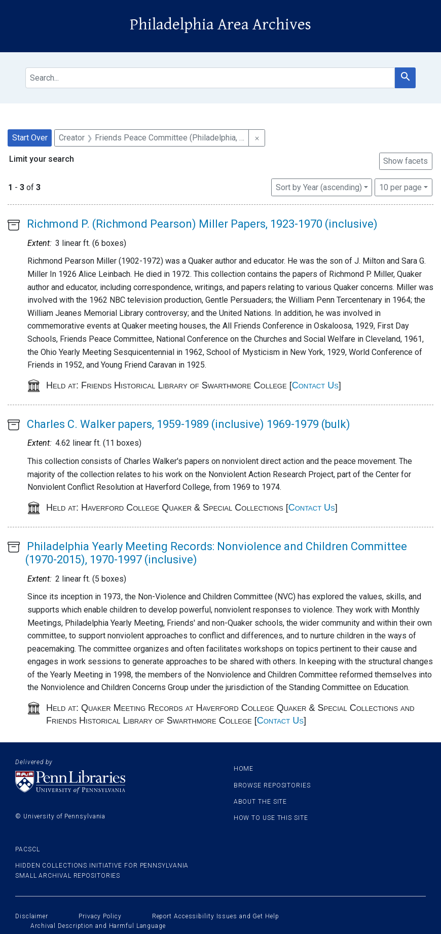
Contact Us (315, 385)
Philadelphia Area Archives (220, 24)
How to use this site (271, 817)
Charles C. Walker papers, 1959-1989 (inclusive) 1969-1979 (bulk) (188, 424)
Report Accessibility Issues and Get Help (215, 916)
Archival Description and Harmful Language (98, 925)
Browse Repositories (272, 785)
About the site (260, 801)
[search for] (210, 77)
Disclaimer (31, 916)
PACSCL (27, 849)
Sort (319, 187)
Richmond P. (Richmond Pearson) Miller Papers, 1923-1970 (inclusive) (202, 224)
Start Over (30, 137)
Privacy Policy (100, 916)
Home (244, 768)
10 (400, 186)
